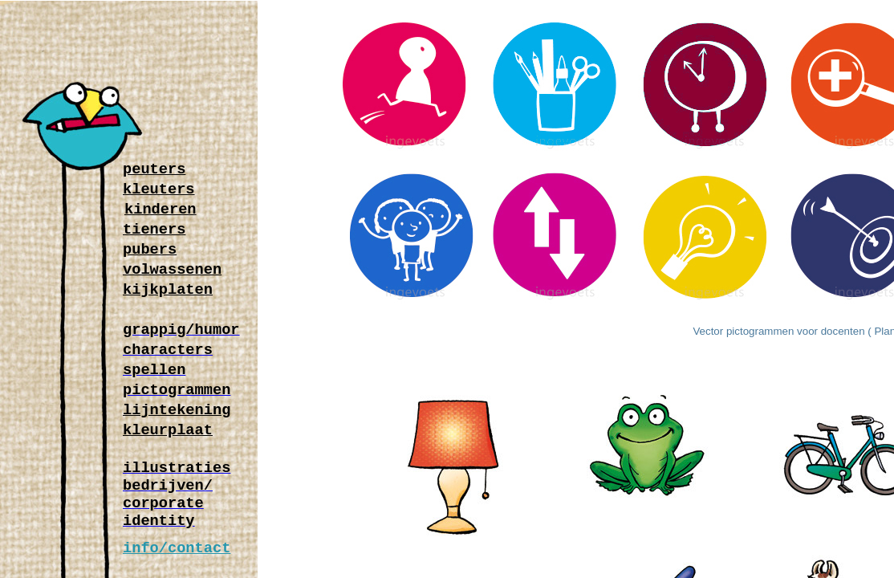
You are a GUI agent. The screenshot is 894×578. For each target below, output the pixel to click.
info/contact (176, 549)
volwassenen (172, 271)
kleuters (159, 191)
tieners (154, 231)
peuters (154, 171)
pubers (150, 251)
